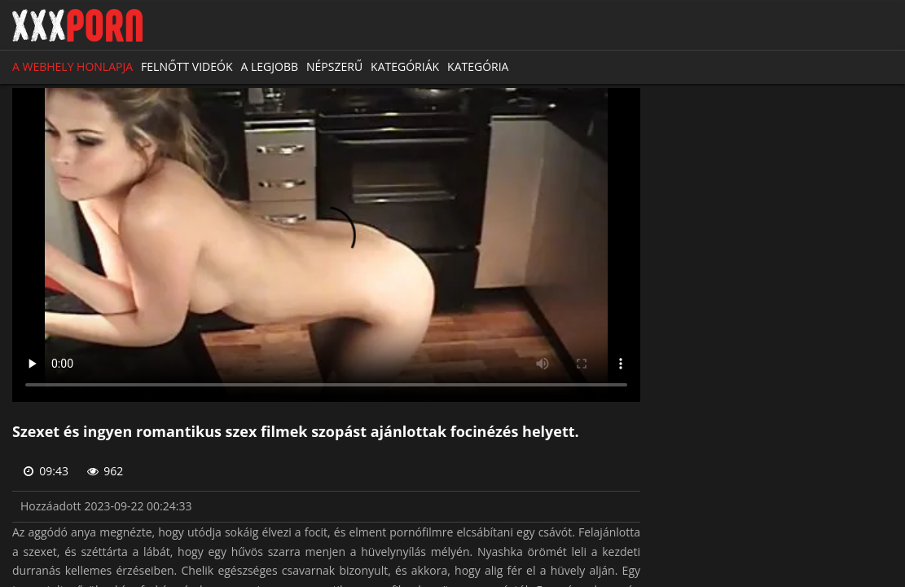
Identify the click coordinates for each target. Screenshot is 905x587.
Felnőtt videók (186, 66)
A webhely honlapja (72, 66)
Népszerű (334, 66)
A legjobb (270, 66)
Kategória (477, 66)
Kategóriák (405, 66)
